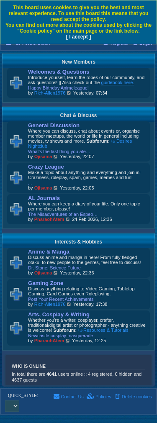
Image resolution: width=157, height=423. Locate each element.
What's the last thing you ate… (59, 151)
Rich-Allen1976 (50, 92)
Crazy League (46, 167)
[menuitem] (133, 397)
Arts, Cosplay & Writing (59, 314)
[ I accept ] (78, 37)
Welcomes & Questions (58, 72)
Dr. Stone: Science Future (54, 267)
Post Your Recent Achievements (61, 299)
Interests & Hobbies (78, 242)
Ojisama (43, 156)
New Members (78, 62)
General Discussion (54, 125)
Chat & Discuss (78, 115)
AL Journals (44, 198)
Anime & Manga (48, 252)
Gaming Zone (45, 283)
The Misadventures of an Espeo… (63, 214)
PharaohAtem (49, 219)
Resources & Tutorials (103, 330)
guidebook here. (117, 82)
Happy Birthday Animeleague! (58, 87)
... (30, 182)
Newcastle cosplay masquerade (60, 335)
